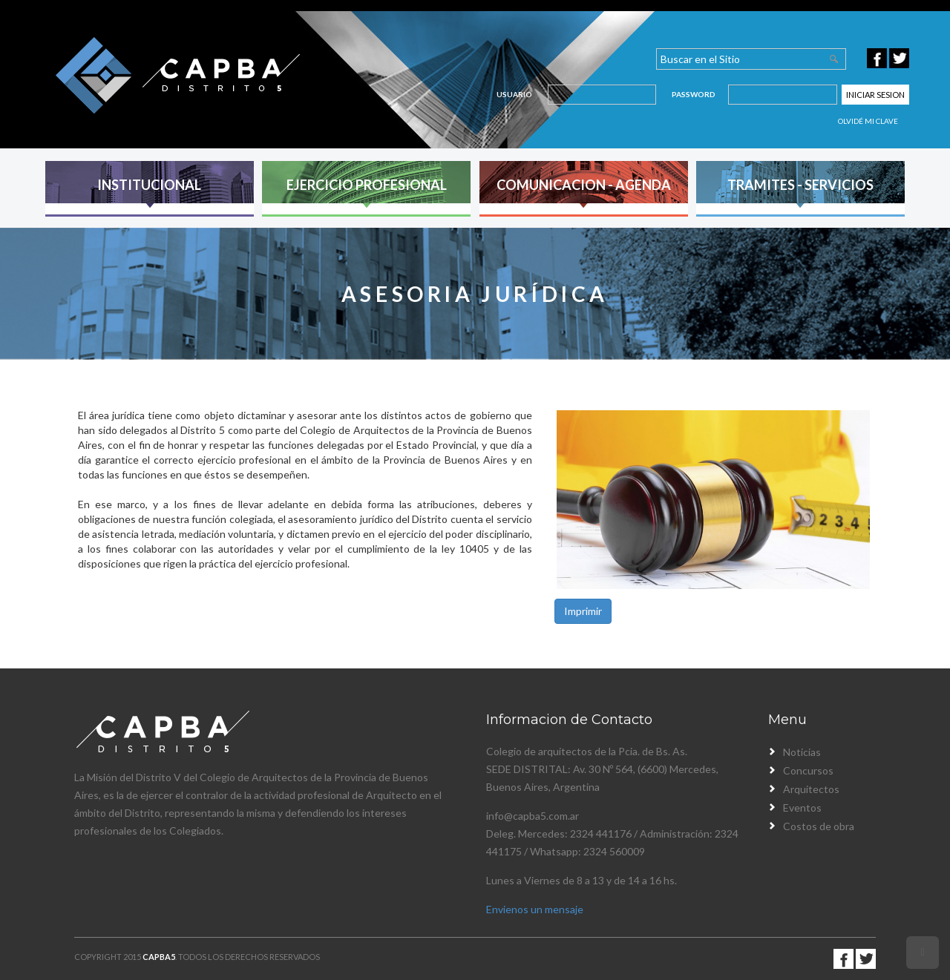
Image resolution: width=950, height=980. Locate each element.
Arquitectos (811, 789)
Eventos (802, 807)
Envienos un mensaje (534, 909)
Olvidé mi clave (868, 120)
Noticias (802, 752)
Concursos (808, 770)
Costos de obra (818, 826)
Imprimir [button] (583, 611)
